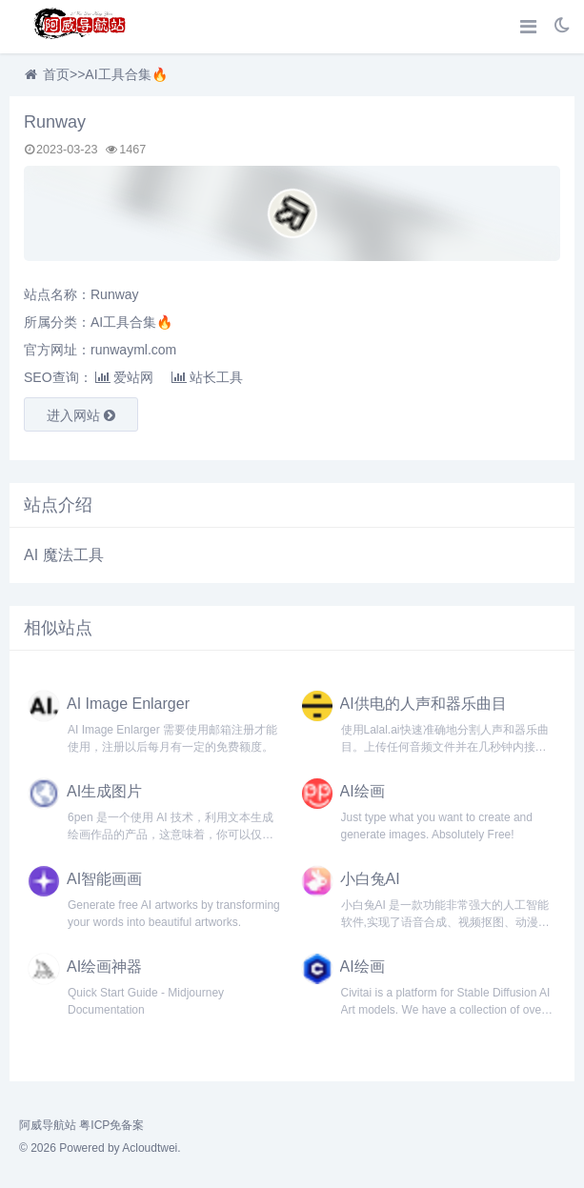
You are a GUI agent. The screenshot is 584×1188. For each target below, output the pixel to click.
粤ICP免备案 (111, 1125)
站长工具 (207, 377)
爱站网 (124, 377)
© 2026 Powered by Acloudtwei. (100, 1148)
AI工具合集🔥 (126, 74)
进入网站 (81, 415)
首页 (56, 74)
